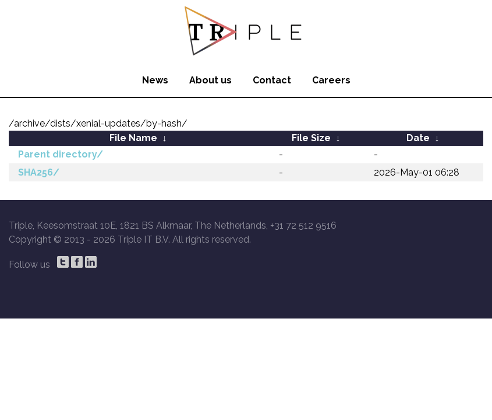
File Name (133, 138)
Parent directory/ (60, 154)
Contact (272, 80)
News (155, 80)
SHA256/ (38, 172)
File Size (311, 138)
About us (210, 80)
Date (418, 138)
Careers (331, 80)
